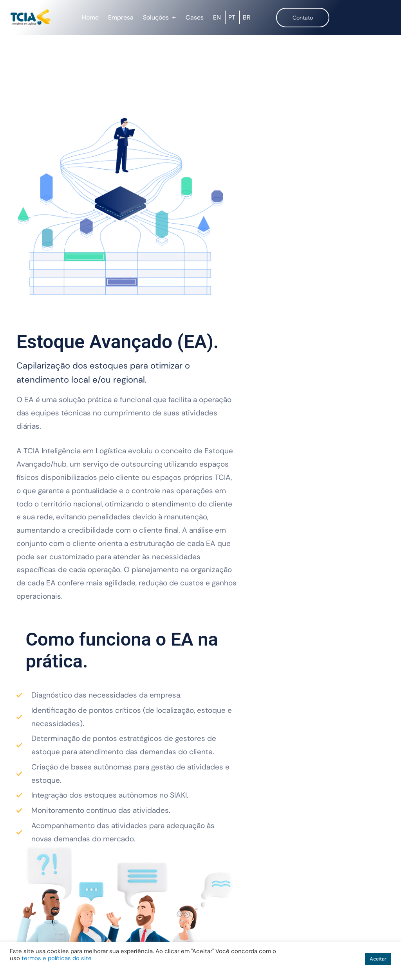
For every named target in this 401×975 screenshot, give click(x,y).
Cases (195, 17)
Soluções (156, 17)
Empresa (121, 17)
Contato (303, 17)
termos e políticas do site (57, 958)
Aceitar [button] (378, 958)
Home (90, 17)
